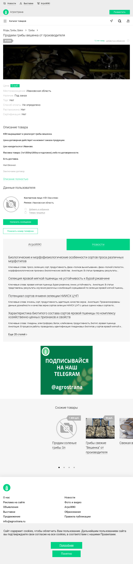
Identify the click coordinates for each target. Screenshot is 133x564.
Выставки (28, 3)
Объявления (10, 507)
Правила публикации (78, 516)
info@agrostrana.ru (14, 521)
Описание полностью (15, 179)
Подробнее (66, 545)
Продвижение (11, 516)
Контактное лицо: (33, 198)
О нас (6, 497)
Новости (11, 3)
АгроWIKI (45, 3)
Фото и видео (73, 502)
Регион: (28, 202)
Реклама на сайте (14, 502)
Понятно (66, 553)
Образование (73, 511)
